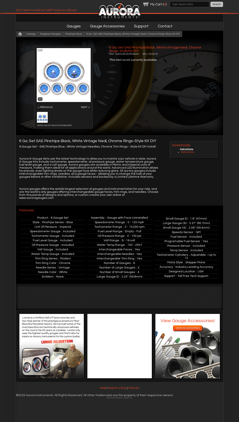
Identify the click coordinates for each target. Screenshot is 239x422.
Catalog (30, 34)
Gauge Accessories (107, 26)
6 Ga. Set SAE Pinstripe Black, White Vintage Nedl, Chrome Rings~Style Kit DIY (133, 34)
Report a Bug (117, 387)
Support (141, 26)
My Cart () (158, 4)
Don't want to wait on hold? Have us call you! (46, 10)
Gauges (74, 26)
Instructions (187, 152)
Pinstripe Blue (73, 34)
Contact (165, 26)
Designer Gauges (50, 34)
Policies (134, 387)
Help (103, 387)
